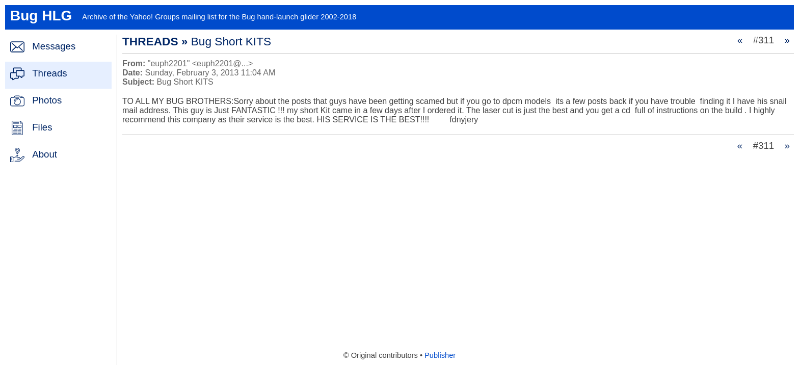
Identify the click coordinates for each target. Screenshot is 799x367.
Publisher (440, 355)
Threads (49, 73)
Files (42, 127)
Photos (47, 100)
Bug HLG (41, 15)
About (44, 154)
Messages (53, 46)
